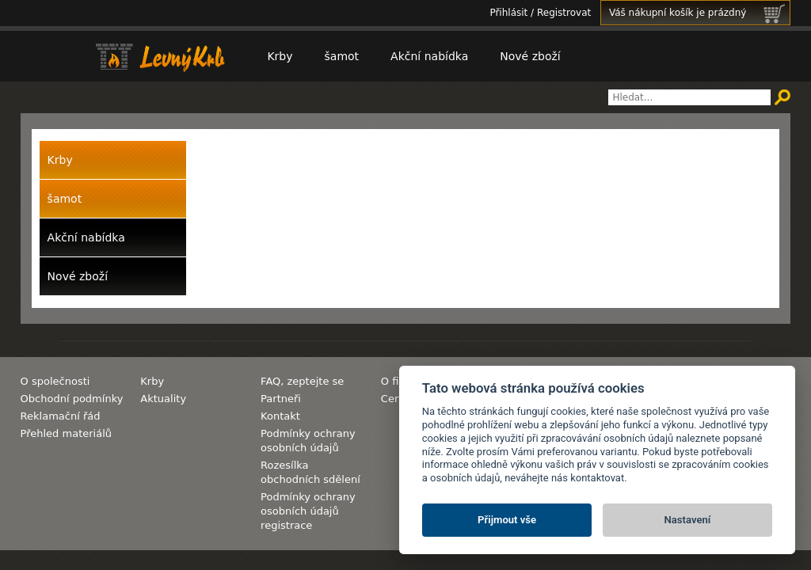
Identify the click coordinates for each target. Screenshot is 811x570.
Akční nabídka (429, 56)
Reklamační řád (61, 416)
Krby (279, 56)
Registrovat (564, 12)
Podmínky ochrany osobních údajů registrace (308, 511)
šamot (342, 56)
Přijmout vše (507, 520)
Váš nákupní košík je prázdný (699, 13)
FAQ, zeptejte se (302, 381)
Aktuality (163, 399)
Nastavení (687, 520)
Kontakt (280, 416)
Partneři (281, 399)
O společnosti (55, 381)
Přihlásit (508, 12)
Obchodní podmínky (72, 399)
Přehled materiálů (66, 433)
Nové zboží (530, 56)
